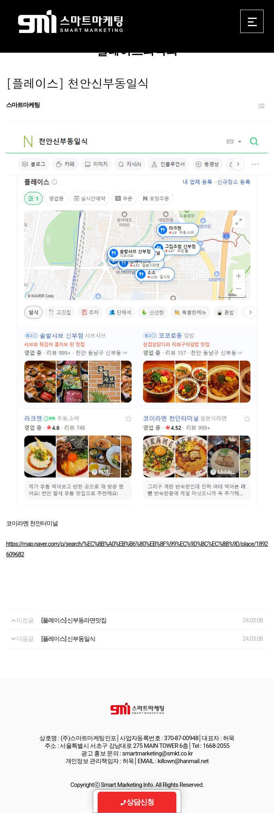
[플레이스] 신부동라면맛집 (74, 620)
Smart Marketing (70, 22)
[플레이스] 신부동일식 (68, 638)
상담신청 (137, 802)
